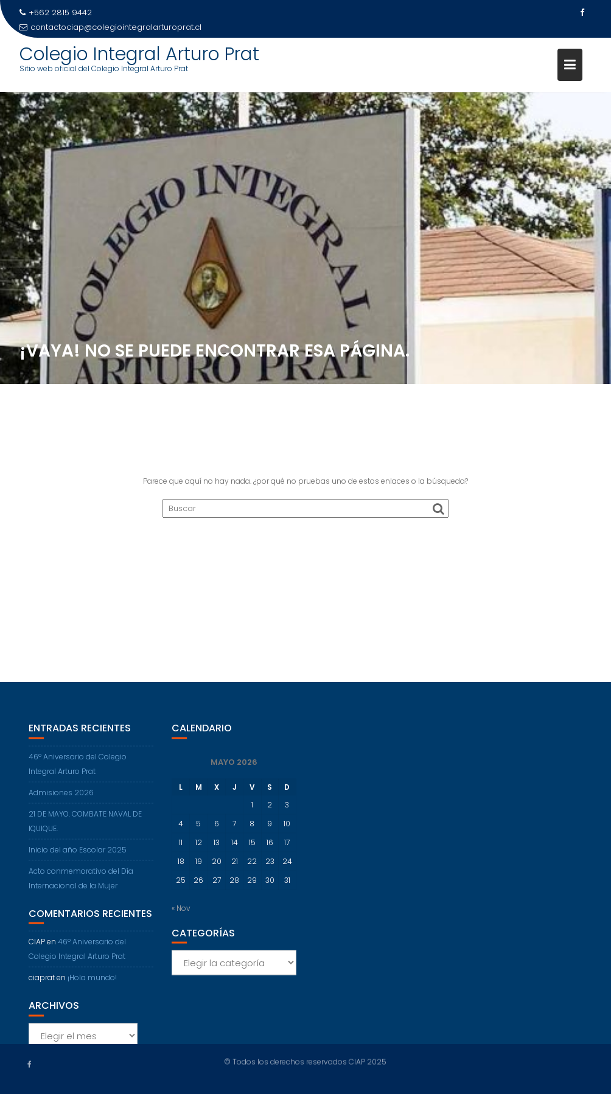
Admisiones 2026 (61, 797)
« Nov (181, 913)
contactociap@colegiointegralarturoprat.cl (110, 27)
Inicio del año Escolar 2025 (78, 854)
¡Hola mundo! (92, 982)
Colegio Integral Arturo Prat (139, 54)
